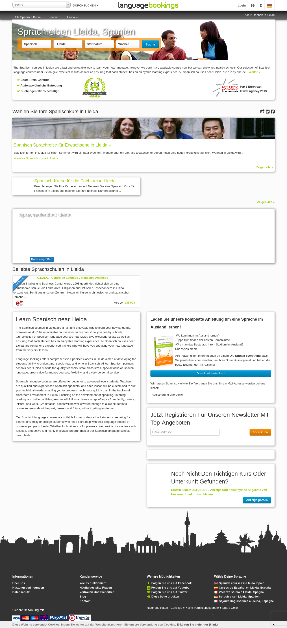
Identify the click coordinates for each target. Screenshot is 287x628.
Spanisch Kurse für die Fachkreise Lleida (75, 180)
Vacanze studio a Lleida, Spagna (239, 592)
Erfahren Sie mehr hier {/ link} (197, 624)
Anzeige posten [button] (257, 500)
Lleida (72, 17)
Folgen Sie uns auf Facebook (171, 583)
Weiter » (254, 72)
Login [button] (242, 5)
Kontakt (85, 601)
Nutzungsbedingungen (28, 587)
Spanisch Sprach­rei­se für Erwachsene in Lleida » (62, 144)
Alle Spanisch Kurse (28, 17)
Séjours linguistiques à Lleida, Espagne (244, 601)
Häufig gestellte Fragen (96, 587)
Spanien (53, 17)
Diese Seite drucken (165, 596)
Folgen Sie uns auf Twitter (169, 592)
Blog (83, 596)
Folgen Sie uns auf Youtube (170, 587)
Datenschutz (21, 592)
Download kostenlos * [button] (211, 373)
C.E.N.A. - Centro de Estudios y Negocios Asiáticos (72, 277)
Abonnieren (260, 432)
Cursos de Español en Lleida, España (242, 587)
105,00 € (130, 302)
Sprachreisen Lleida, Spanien (236, 596)
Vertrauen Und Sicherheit (97, 592)
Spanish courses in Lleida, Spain (239, 583)
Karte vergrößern (42, 259)
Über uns (18, 583)
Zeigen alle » (264, 167)
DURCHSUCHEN (86, 5)
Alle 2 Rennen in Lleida (260, 15)
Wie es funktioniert (93, 583)
